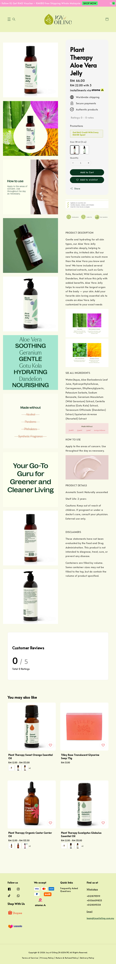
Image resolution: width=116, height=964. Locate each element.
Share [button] (75, 188)
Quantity (74, 157)
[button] (9, 19)
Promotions (76, 125)
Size (78, 141)
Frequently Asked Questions (69, 889)
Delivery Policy (87, 957)
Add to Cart (87, 172)
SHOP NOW (93, 3)
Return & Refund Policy (67, 957)
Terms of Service (30, 957)
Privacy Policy (47, 957)
